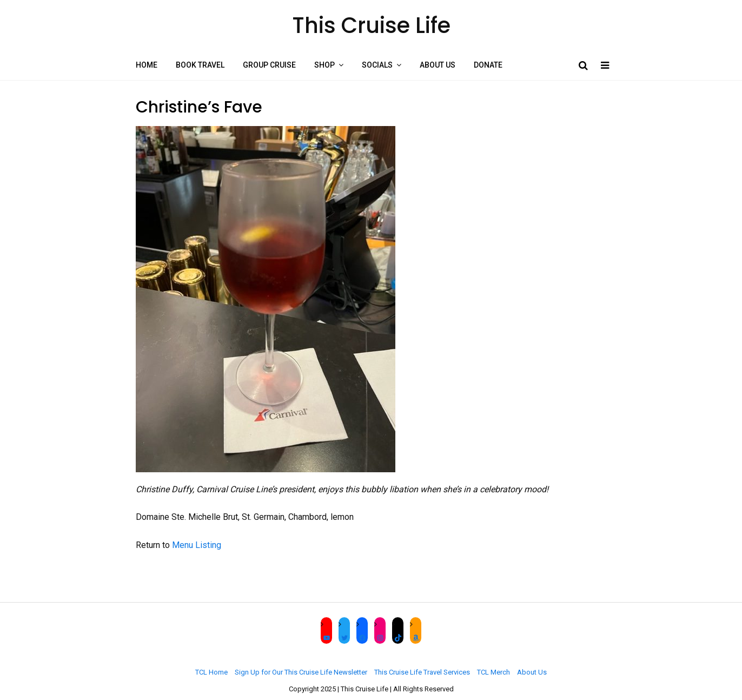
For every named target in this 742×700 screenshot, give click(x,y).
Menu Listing (196, 545)
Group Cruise (269, 65)
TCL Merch (493, 672)
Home (146, 65)
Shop (324, 65)
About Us (437, 65)
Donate (488, 65)
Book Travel (200, 65)
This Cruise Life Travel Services (422, 672)
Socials (377, 65)
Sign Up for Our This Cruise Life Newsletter (301, 672)
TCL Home (211, 672)
